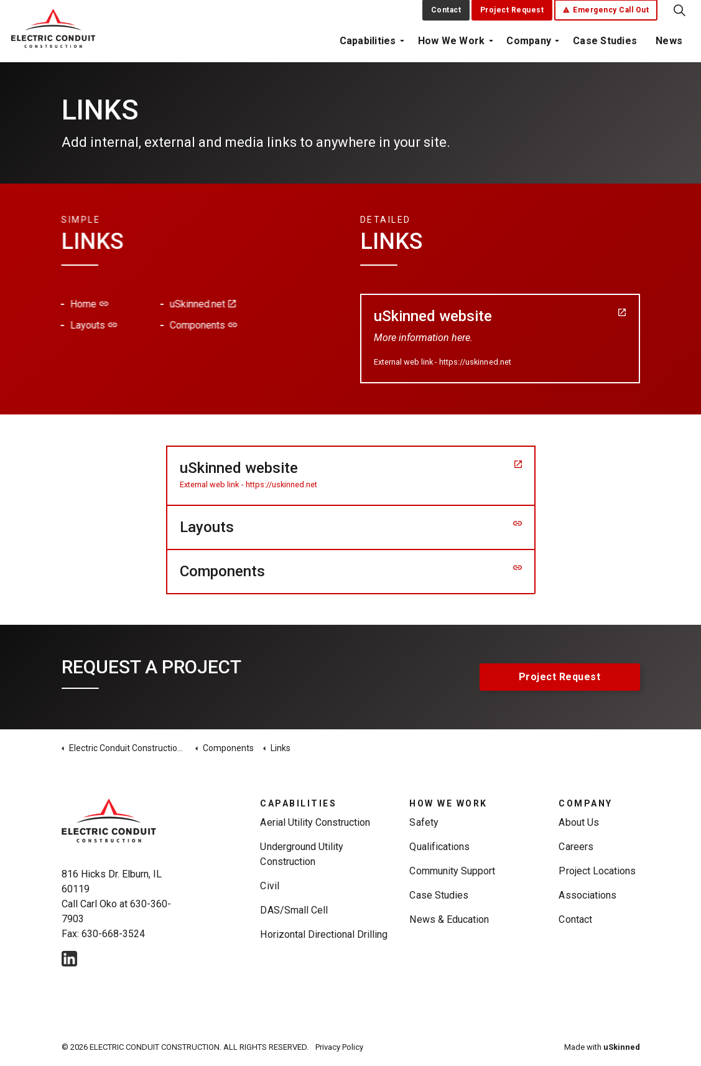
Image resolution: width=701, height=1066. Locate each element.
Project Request (512, 15)
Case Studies (605, 46)
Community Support (452, 871)
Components (148, 325)
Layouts (39, 325)
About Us (578, 822)
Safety (423, 822)
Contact (446, 15)
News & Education (448, 919)
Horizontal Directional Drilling (324, 934)
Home (34, 304)
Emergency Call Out (606, 15)
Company (528, 46)
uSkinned (621, 1047)
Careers (576, 847)
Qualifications (439, 847)
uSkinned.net (148, 304)
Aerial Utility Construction (315, 822)
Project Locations (597, 871)
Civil (269, 886)
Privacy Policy (339, 1047)
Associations (587, 895)
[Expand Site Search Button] (679, 15)
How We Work (451, 46)
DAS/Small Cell (293, 910)
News (669, 46)
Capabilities (368, 46)
